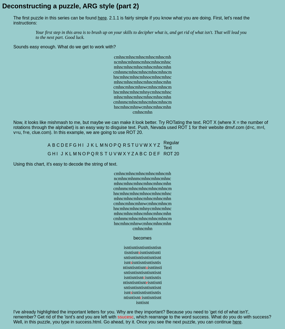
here (102, 18)
